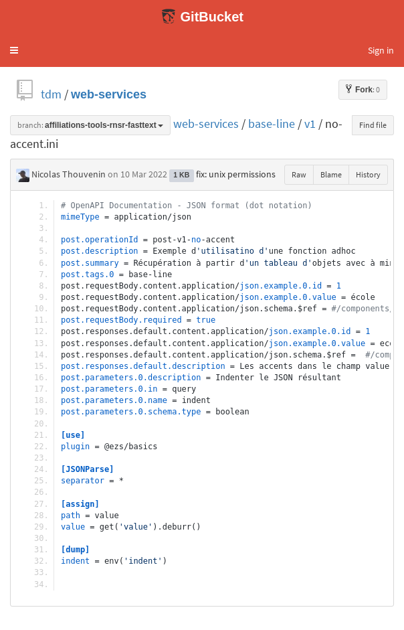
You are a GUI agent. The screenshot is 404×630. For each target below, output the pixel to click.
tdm (51, 94)
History (368, 174)
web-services (108, 94)
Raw (299, 174)
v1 (310, 123)
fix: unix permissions (236, 174)
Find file (373, 125)
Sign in (381, 50)
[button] (14, 50)
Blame (331, 174)
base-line (271, 123)
